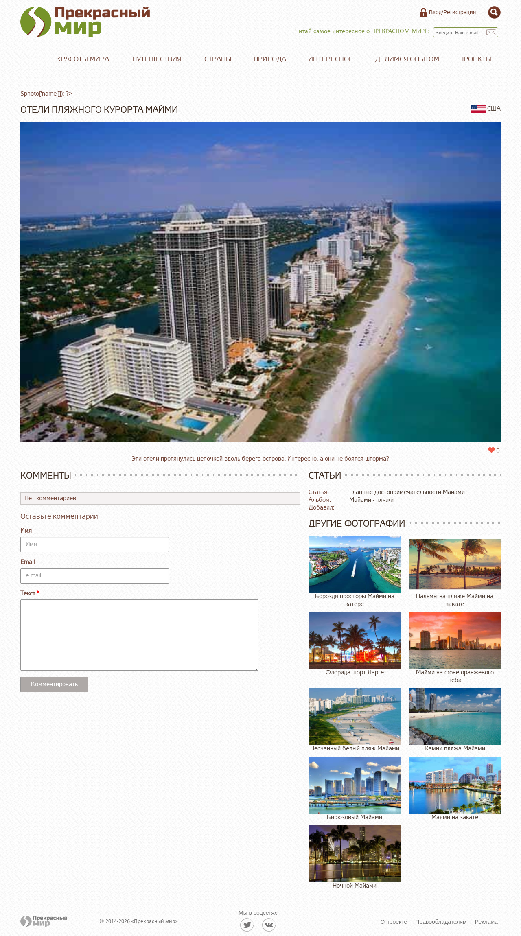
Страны (218, 59)
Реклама (486, 922)
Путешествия (157, 59)
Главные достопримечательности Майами (407, 492)
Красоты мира (82, 59)
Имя (26, 531)
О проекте (393, 922)
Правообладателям (440, 922)
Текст (27, 593)
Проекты (475, 59)
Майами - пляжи (371, 500)
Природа (270, 59)
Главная (32, 59)
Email (27, 562)
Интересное (330, 59)
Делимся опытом (407, 59)
